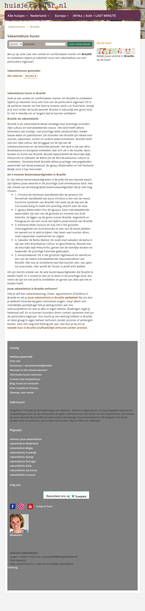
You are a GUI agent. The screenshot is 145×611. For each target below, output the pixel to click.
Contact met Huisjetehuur (25, 379)
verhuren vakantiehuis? (24, 553)
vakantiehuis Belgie (21, 448)
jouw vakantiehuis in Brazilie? (53, 297)
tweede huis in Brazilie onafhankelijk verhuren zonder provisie (47, 327)
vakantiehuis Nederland (24, 443)
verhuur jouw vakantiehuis (26, 439)
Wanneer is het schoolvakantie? (28, 370)
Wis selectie (14, 76)
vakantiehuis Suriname (23, 470)
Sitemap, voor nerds (22, 392)
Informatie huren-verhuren (26, 374)
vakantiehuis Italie (21, 465)
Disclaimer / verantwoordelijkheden (31, 365)
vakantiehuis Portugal (23, 461)
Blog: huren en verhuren (24, 383)
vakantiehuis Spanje (22, 457)
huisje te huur (44, 506)
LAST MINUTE (106, 15)
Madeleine (16, 535)
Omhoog (12, 567)
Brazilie (35, 26)
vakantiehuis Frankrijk (23, 452)
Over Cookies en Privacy (24, 388)
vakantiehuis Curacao (22, 474)
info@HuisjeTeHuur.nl (64, 556)
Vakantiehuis (16, 26)
